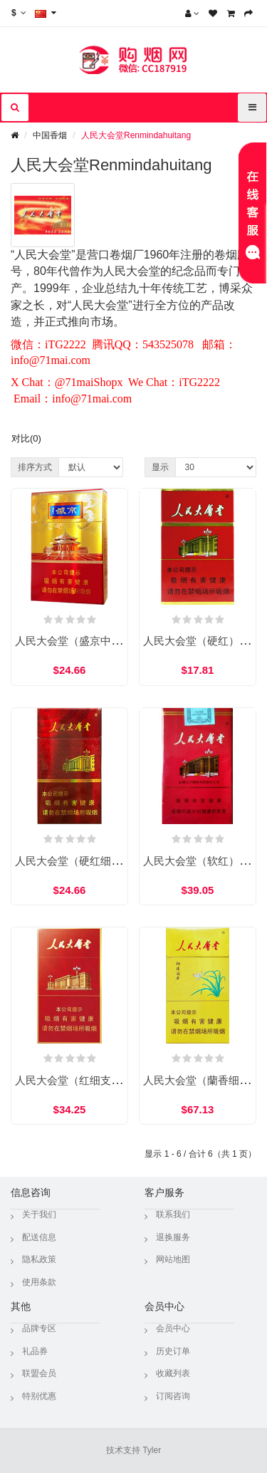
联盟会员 (39, 1373)
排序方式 (35, 467)
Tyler (151, 1450)
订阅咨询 (173, 1396)
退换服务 (173, 1237)
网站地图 (173, 1259)
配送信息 (39, 1237)
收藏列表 (173, 1373)
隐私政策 (39, 1259)
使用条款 (39, 1282)
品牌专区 (39, 1328)
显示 (160, 467)
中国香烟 (50, 135)
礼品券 (35, 1351)
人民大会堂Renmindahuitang (136, 135)
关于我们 (39, 1214)
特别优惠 (39, 1396)
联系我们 (173, 1214)
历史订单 (173, 1351)
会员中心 (173, 1328)
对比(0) (26, 438)
